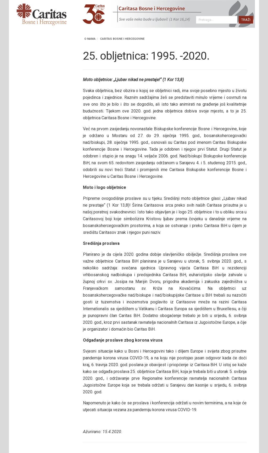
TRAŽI (245, 20)
